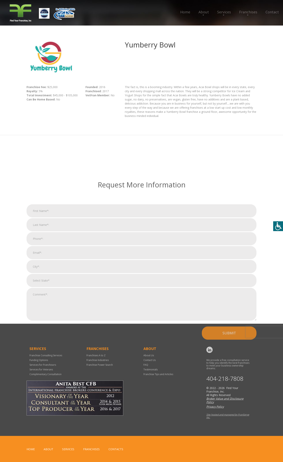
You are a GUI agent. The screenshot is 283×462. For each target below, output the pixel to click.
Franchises (248, 12)
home (31, 449)
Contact (272, 12)
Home (185, 12)
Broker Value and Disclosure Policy (224, 400)
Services (224, 12)
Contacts (115, 449)
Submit (229, 384)
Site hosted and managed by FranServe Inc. (227, 416)
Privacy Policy (215, 406)
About (203, 12)
